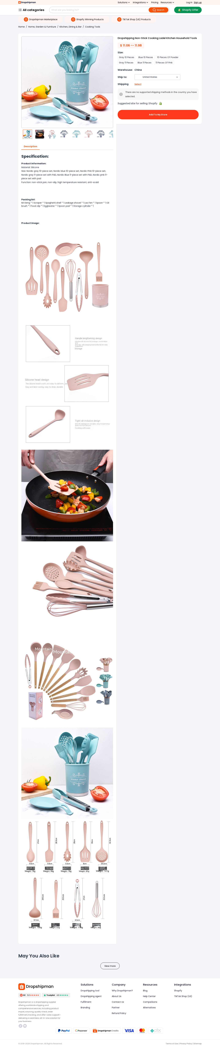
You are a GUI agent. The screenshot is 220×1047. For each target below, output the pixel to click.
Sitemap (198, 1043)
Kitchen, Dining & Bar (71, 26)
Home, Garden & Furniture (42, 26)
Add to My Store (158, 114)
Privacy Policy (186, 1043)
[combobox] (152, 77)
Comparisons (150, 1001)
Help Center (149, 996)
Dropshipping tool (90, 990)
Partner (116, 1007)
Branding (85, 1007)
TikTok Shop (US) (183, 996)
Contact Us (118, 1001)
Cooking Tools (92, 26)
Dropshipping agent (91, 996)
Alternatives (149, 1007)
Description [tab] (30, 146)
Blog (145, 990)
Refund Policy (119, 1013)
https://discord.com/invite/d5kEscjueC (25, 1026)
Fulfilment (86, 1001)
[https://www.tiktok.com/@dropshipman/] (20, 1026)
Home (21, 26)
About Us (116, 996)
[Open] (177, 77)
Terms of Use (172, 1043)
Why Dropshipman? (122, 990)
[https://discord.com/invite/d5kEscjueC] (25, 1026)
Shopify (178, 990)
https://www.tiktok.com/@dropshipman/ (20, 1026)
